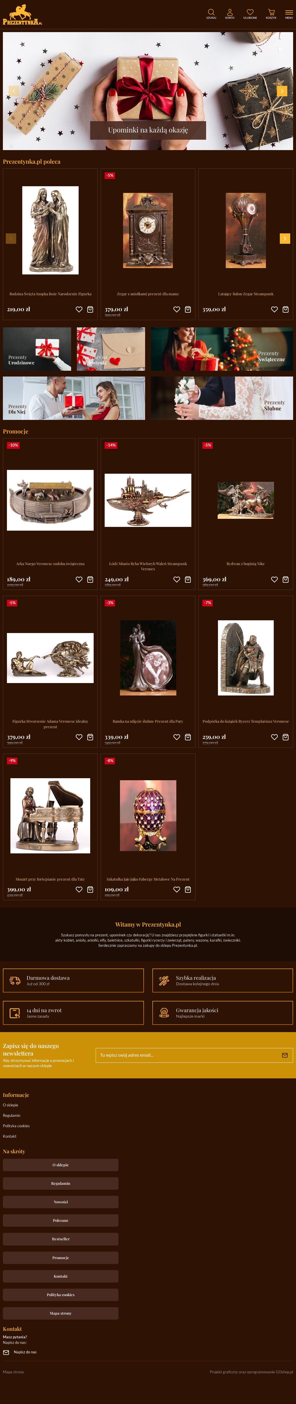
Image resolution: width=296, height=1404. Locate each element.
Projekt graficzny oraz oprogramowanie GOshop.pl (251, 1372)
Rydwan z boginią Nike (246, 563)
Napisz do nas (25, 1352)
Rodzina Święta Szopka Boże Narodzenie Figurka (50, 293)
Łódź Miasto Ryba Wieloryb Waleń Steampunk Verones (148, 566)
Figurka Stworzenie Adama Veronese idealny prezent (50, 724)
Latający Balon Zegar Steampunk (245, 293)
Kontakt (9, 1137)
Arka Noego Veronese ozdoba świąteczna (50, 563)
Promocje (60, 1257)
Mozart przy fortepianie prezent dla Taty (50, 879)
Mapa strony (61, 1313)
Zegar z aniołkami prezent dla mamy (148, 293)
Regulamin (11, 1116)
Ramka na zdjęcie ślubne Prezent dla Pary (148, 721)
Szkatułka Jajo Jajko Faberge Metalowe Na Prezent (148, 879)
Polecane (61, 1220)
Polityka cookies (16, 1126)
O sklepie (10, 1105)
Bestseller (61, 1238)
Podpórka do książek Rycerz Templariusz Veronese (246, 721)
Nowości (61, 1201)
